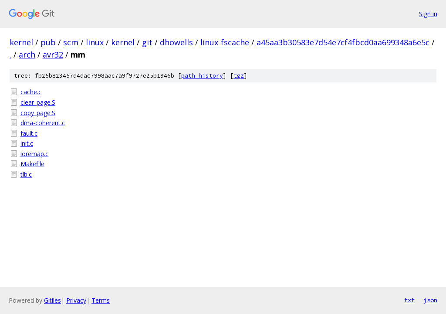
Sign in (428, 14)
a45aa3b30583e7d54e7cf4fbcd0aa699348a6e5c (343, 42)
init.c (26, 143)
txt (409, 300)
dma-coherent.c (42, 123)
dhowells (176, 42)
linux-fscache (224, 42)
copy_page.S (37, 113)
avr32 (53, 54)
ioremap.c (34, 154)
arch (27, 54)
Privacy (76, 300)
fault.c (28, 133)
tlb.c (26, 174)
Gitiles (52, 300)
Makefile (32, 164)
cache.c (30, 92)
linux (95, 42)
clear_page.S (37, 102)
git (147, 42)
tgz (238, 75)
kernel (21, 42)
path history (202, 75)
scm (70, 42)
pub (48, 42)
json (430, 300)
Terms (100, 300)
